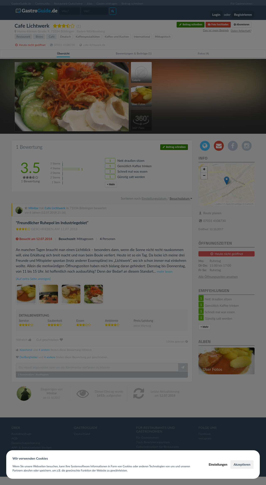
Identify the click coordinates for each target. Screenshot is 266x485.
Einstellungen (218, 464)
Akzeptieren (242, 464)
